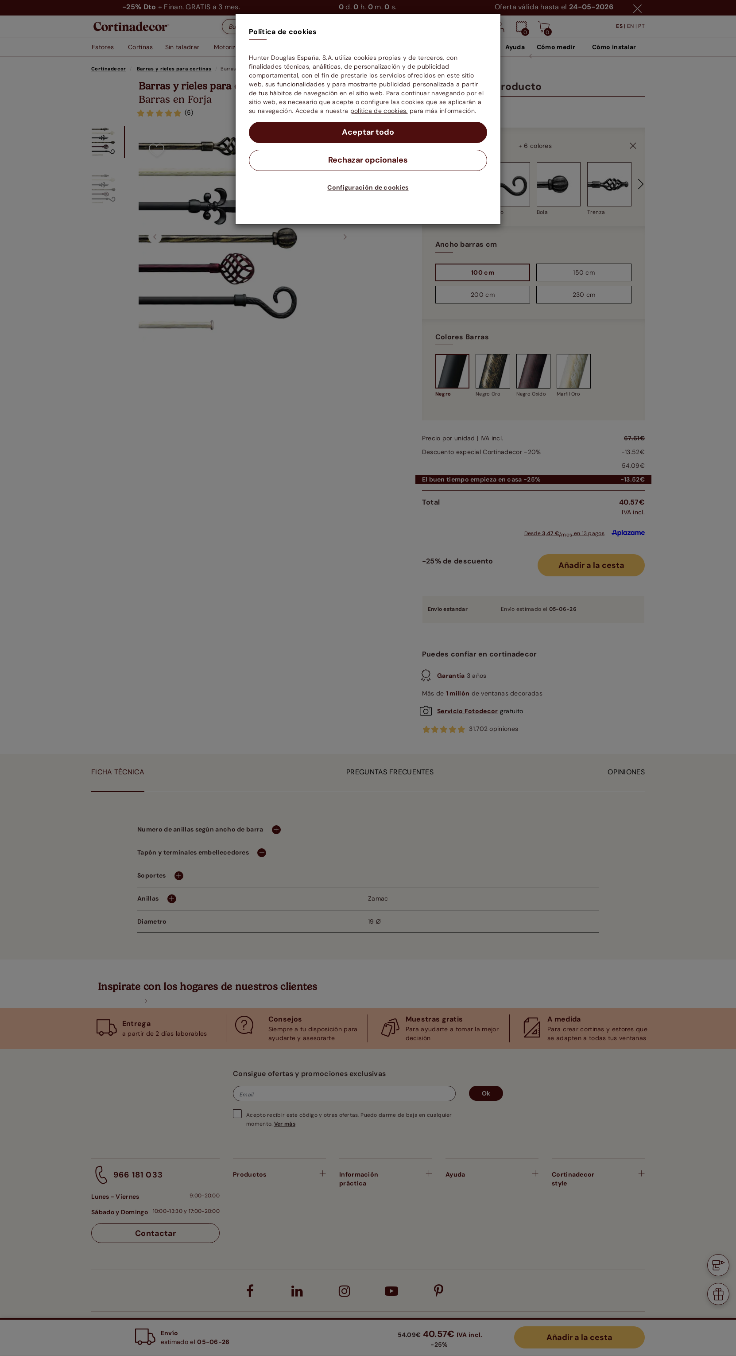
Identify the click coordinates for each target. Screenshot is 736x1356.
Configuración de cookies (367, 187)
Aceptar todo (368, 132)
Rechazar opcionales (368, 160)
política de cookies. (379, 111)
